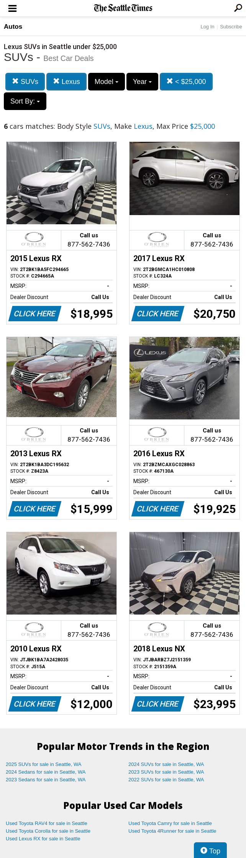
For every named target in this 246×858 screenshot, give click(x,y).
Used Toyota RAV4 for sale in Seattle (46, 823)
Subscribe (231, 27)
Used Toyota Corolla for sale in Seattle (48, 831)
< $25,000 (186, 81)
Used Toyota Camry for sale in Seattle (170, 823)
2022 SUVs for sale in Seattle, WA (166, 779)
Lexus (66, 81)
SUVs (25, 81)
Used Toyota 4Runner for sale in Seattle (172, 831)
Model (106, 81)
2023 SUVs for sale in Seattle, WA (166, 772)
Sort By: (25, 101)
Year (142, 81)
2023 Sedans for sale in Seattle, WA (45, 779)
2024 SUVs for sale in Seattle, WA (166, 764)
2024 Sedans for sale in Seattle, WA (45, 772)
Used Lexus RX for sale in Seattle (43, 839)
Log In (207, 27)
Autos (13, 26)
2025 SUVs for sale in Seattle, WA (44, 764)
